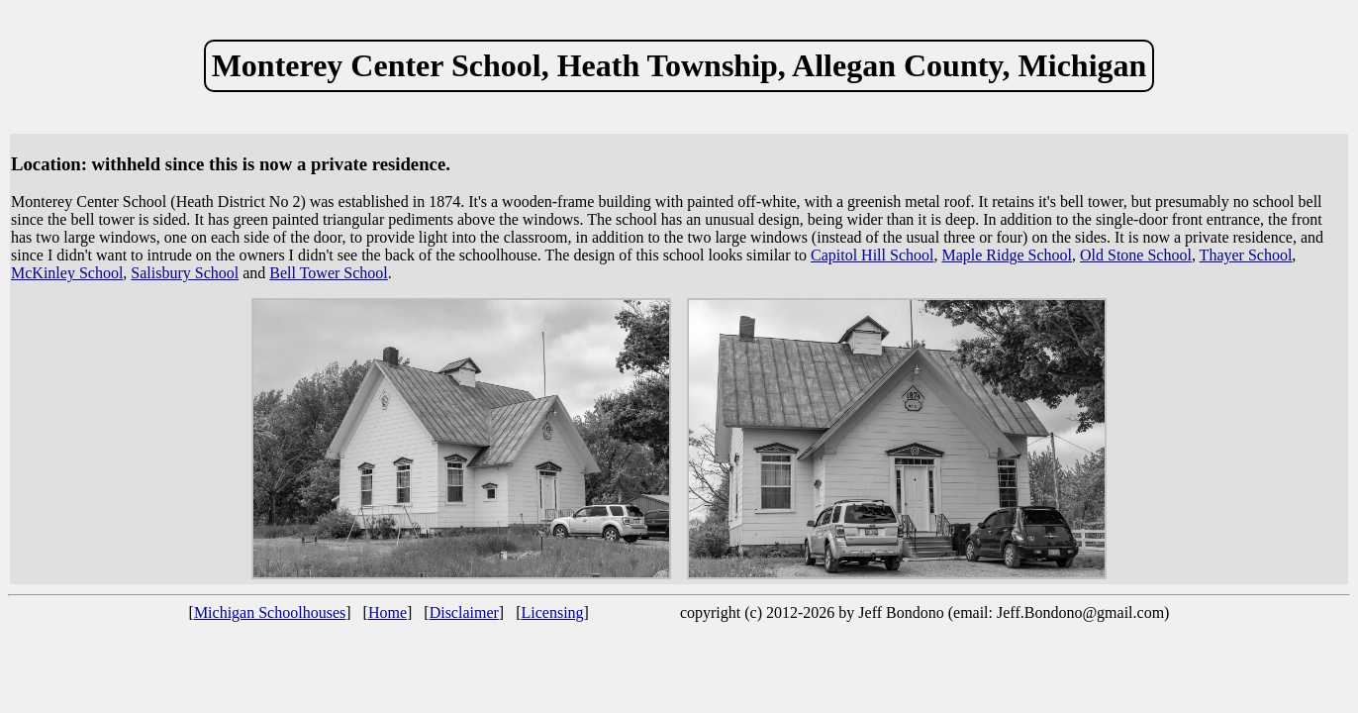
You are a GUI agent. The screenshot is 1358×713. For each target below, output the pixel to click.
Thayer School (1246, 255)
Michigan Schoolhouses (269, 612)
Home (387, 612)
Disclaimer (464, 612)
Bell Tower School (328, 272)
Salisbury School (185, 272)
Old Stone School (1136, 255)
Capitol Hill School (872, 255)
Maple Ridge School (1006, 255)
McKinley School (67, 272)
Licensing (553, 612)
